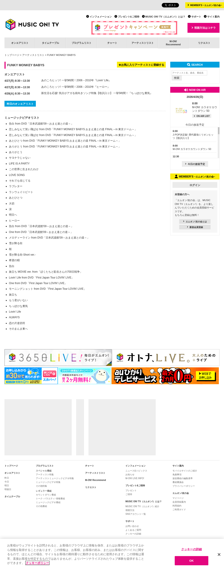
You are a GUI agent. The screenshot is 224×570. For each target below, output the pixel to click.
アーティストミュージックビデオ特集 (55, 478)
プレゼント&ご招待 (128, 16)
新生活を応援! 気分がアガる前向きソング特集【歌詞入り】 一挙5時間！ (84, 93)
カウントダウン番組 (46, 494)
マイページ (178, 498)
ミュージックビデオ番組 (48, 502)
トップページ (11, 55)
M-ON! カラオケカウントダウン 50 (204, 107)
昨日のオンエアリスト (20, 103)
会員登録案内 (179, 502)
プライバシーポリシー (183, 486)
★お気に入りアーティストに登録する (141, 64)
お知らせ (129, 474)
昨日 (6, 478)
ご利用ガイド (179, 509)
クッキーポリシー (37, 566)
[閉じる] (219, 557)
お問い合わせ (132, 526)
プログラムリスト (81, 43)
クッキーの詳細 (133, 534)
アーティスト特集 (45, 474)
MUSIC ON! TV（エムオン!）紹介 (142, 506)
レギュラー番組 (44, 491)
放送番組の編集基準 (182, 478)
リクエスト (204, 43)
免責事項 (176, 474)
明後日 (7, 489)
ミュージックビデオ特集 (48, 482)
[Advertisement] (38, 427)
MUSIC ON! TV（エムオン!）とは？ (165, 16)
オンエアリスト (19, 43)
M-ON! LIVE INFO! (134, 478)
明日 (6, 485)
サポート (196, 16)
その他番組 (41, 506)
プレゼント (131, 490)
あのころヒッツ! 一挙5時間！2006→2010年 (67, 80)
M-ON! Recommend (95, 480)
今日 (6, 481)
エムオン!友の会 (180, 493)
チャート (112, 43)
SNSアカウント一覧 (135, 514)
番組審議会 (178, 482)
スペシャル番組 (44, 470)
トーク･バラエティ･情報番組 (50, 498)
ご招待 (128, 494)
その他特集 (41, 486)
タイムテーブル (50, 43)
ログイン (195, 185)
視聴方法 (129, 510)
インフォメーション (101, 16)
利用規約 (176, 505)
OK (191, 563)
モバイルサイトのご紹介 (184, 470)
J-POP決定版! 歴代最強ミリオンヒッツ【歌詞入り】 (193, 134)
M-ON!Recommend (173, 43)
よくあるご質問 (133, 530)
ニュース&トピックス (136, 470)
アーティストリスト (142, 43)
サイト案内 (213, 16)
